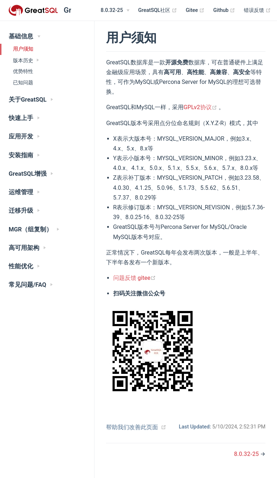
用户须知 (23, 49)
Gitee (195, 10)
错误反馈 (257, 10)
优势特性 (23, 71)
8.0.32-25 (247, 454)
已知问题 (23, 82)
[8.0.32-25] (115, 10)
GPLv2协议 (201, 107)
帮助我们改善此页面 (132, 427)
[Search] (87, 10)
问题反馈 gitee (134, 277)
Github (224, 10)
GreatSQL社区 (157, 10)
